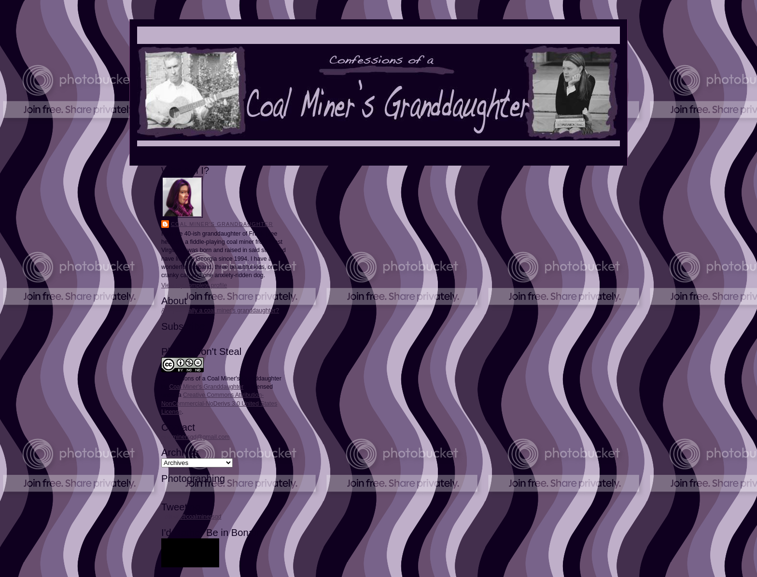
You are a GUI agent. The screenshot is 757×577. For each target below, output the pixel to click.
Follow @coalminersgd (191, 516)
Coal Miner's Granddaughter (222, 224)
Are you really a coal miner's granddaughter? (220, 310)
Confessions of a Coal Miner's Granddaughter (221, 378)
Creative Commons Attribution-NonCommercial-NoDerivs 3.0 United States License (219, 403)
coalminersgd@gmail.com (195, 437)
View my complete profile (194, 285)
